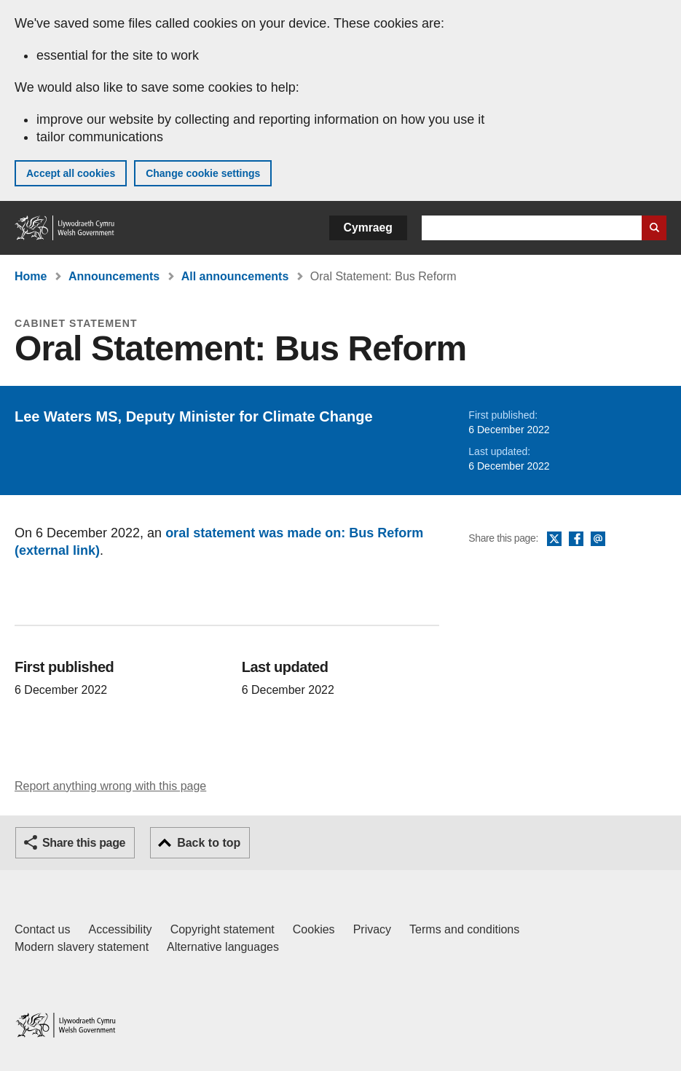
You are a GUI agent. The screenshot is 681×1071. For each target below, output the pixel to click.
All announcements (235, 276)
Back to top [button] (208, 843)
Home (31, 276)
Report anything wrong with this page (110, 786)
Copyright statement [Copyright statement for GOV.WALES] (222, 929)
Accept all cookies (70, 173)
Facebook (576, 539)
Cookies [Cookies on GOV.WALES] (314, 929)
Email (598, 539)
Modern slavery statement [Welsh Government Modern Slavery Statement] (82, 947)
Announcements (114, 276)
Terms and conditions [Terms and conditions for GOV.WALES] (464, 929)
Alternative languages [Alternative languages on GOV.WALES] (223, 947)
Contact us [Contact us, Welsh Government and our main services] (42, 929)
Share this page (83, 843)
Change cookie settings (203, 173)
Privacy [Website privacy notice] (372, 929)
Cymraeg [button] (368, 227)
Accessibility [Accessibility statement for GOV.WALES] (119, 929)
